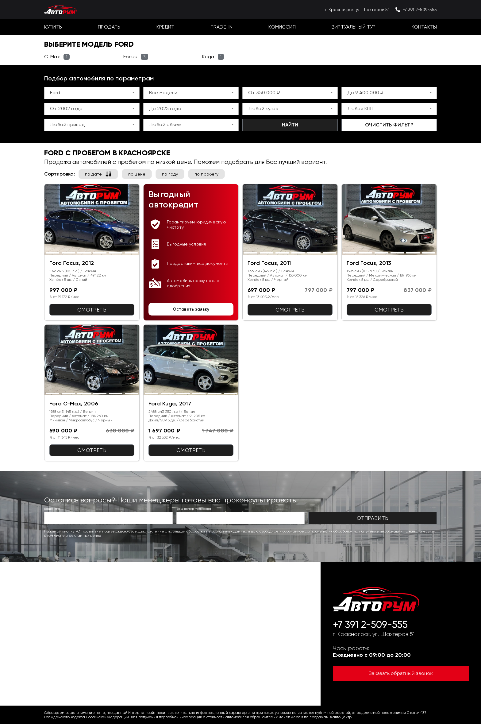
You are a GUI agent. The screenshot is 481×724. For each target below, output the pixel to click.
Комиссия (281, 27)
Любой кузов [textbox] (263, 108)
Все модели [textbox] (163, 92)
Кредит (165, 27)
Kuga (213, 57)
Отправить (372, 518)
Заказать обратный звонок (401, 673)
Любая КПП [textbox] (360, 108)
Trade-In (221, 27)
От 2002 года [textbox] (66, 108)
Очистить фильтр (389, 125)
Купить (53, 27)
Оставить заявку (191, 309)
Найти (290, 125)
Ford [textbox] (55, 92)
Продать (109, 27)
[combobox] (92, 93)
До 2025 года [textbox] (165, 108)
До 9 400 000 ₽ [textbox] (365, 92)
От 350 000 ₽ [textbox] (264, 92)
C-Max (57, 57)
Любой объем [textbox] (165, 124)
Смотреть (91, 310)
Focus (135, 57)
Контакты (424, 27)
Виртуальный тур (353, 27)
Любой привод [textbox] (67, 124)
